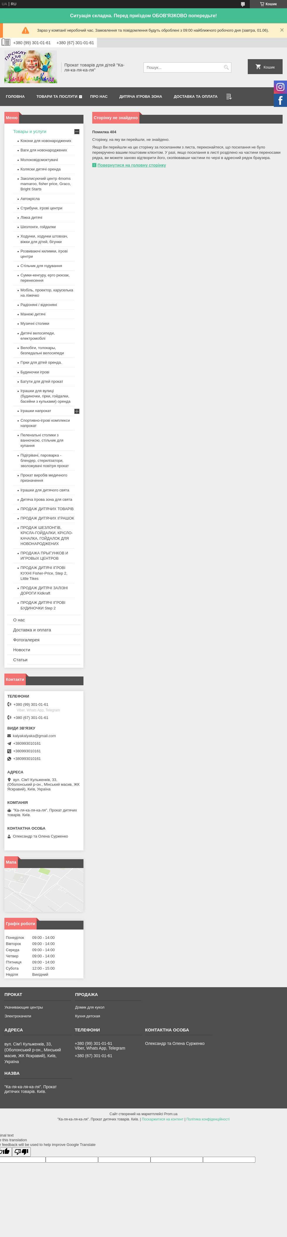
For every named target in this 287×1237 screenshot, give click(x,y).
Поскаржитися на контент (162, 1119)
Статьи (20, 659)
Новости (21, 649)
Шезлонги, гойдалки (38, 227)
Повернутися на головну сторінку (132, 165)
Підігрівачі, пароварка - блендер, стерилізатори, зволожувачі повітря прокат (44, 460)
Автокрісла (30, 199)
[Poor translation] (21, 1152)
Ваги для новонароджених (43, 150)
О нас (19, 619)
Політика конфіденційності (208, 1119)
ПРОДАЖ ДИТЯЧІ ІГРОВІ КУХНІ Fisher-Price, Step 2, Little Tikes (43, 572)
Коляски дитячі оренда (40, 169)
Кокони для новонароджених (45, 141)
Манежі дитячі (32, 314)
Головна (15, 96)
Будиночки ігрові (34, 372)
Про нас (98, 96)
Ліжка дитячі (31, 217)
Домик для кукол (89, 1007)
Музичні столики (34, 323)
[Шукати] (226, 67)
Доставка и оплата (32, 629)
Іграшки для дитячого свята (44, 490)
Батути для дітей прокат (41, 381)
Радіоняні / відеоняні (38, 305)
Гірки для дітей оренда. (41, 362)
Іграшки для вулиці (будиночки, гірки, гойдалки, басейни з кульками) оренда (45, 396)
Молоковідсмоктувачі (39, 160)
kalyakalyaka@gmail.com (34, 736)
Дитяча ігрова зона (140, 96)
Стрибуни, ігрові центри (41, 208)
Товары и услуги (29, 131)
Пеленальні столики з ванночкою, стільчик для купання (41, 440)
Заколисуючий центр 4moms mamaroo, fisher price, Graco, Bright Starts (45, 183)
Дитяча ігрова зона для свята (46, 499)
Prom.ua (170, 1114)
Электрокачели (17, 1016)
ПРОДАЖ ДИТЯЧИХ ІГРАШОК (47, 518)
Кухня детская (87, 1016)
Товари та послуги (56, 96)
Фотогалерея (26, 639)
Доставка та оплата (196, 96)
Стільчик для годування (41, 266)
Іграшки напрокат (35, 411)
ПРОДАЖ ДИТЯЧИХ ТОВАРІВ (47, 509)
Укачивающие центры (23, 1007)
